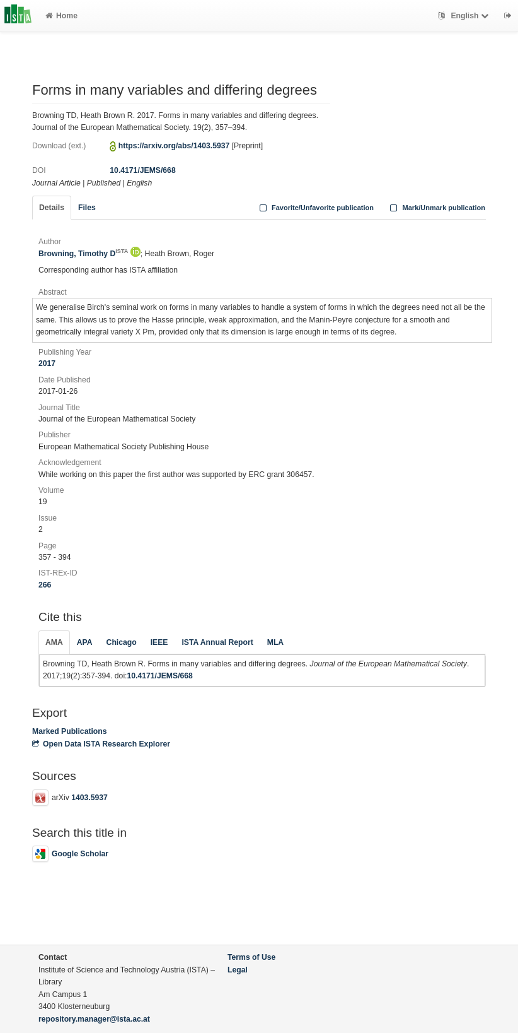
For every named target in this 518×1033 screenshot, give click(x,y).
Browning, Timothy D (83, 253)
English (465, 15)
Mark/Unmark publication (436, 207)
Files (87, 207)
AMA (54, 642)
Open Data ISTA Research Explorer (101, 744)
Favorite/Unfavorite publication (315, 207)
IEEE (159, 642)
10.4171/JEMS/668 (142, 170)
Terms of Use (251, 957)
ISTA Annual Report (217, 642)
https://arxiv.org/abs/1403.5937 (174, 145)
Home (61, 15)
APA (85, 642)
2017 (46, 363)
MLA (275, 642)
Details (51, 207)
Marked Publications (69, 731)
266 (44, 585)
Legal (237, 969)
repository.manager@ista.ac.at (94, 1019)
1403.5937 (89, 797)
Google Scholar (70, 853)
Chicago (121, 642)
